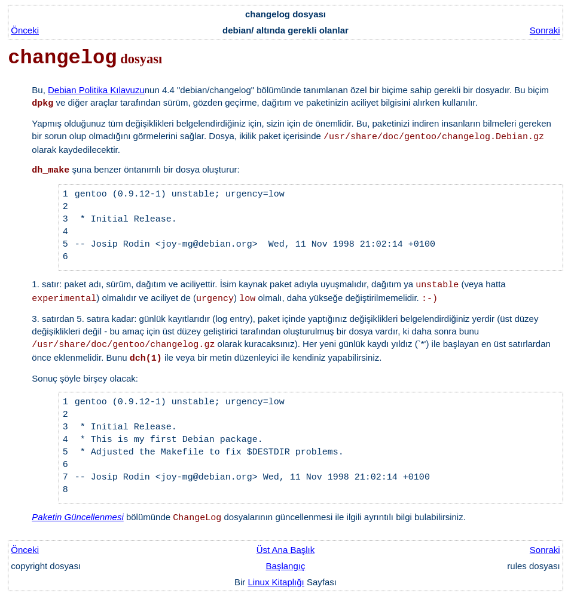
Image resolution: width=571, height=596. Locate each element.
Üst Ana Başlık (286, 550)
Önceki (25, 30)
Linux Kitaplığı (276, 582)
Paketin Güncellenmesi (77, 517)
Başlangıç (286, 566)
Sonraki (545, 30)
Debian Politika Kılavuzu (96, 90)
